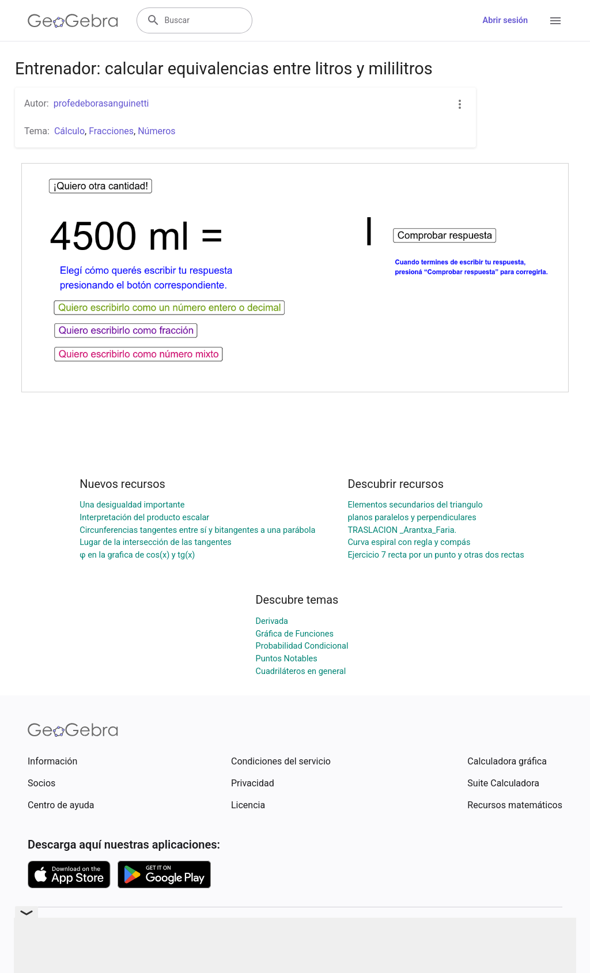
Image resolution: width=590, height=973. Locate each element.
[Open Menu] (555, 21)
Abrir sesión (505, 20)
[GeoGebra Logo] (73, 21)
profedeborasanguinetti (101, 103)
